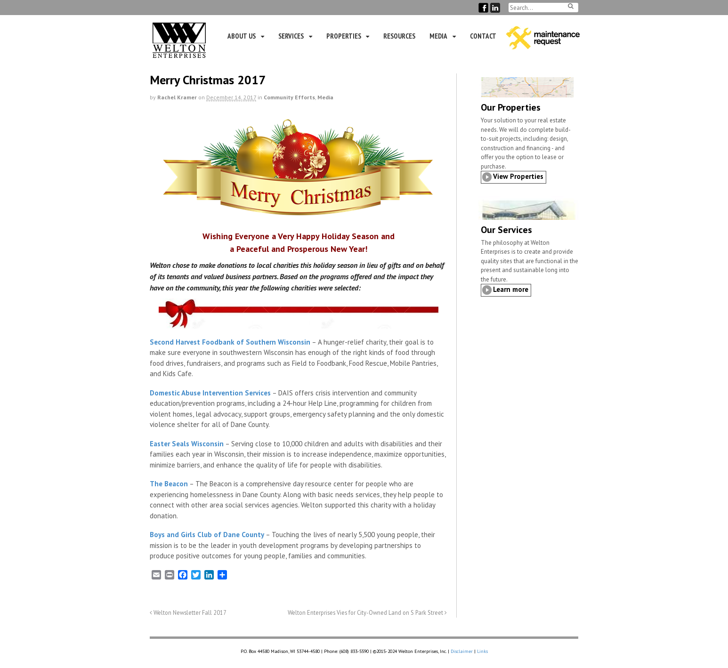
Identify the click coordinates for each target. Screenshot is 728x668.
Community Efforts (289, 97)
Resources (399, 36)
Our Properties (511, 107)
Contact (483, 36)
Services (291, 36)
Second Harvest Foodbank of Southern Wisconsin (230, 342)
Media (438, 36)
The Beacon (169, 483)
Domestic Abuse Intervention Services (210, 392)
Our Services (506, 230)
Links (482, 651)
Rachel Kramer (177, 97)
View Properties (518, 176)
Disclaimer (462, 651)
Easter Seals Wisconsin (187, 443)
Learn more (510, 289)
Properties (343, 36)
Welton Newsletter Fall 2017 (188, 612)
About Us (241, 36)
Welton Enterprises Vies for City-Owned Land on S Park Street (367, 612)
